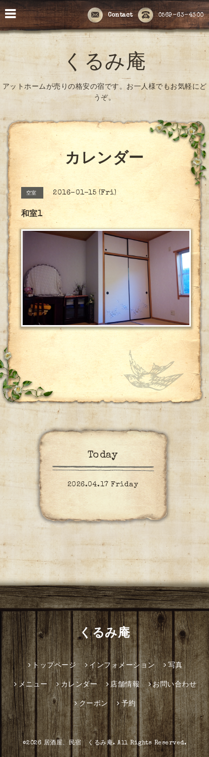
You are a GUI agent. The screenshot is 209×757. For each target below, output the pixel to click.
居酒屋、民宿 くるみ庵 (78, 743)
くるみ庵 (104, 64)
